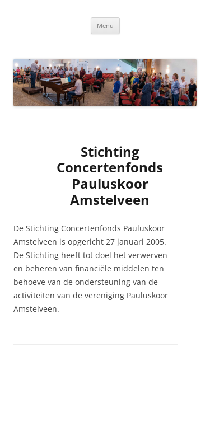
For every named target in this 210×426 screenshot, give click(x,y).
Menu (105, 25)
